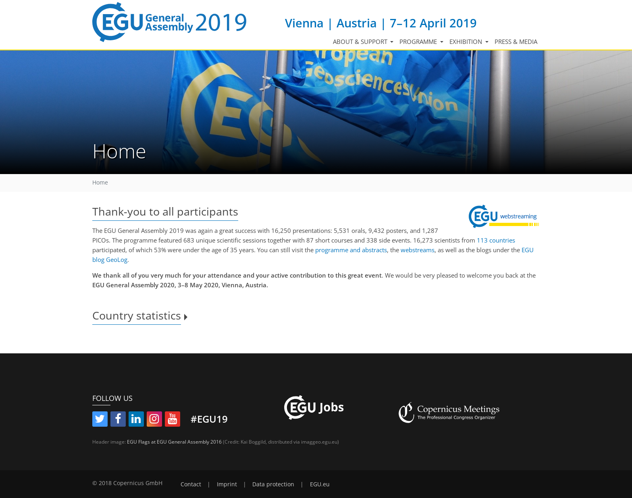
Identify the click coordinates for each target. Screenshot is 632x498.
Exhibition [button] (466, 41)
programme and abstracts (351, 250)
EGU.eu (320, 484)
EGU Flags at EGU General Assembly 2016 (174, 441)
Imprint (227, 484)
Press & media (516, 41)
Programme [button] (419, 41)
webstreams (417, 250)
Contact (191, 484)
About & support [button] (361, 41)
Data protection (273, 484)
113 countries (496, 240)
